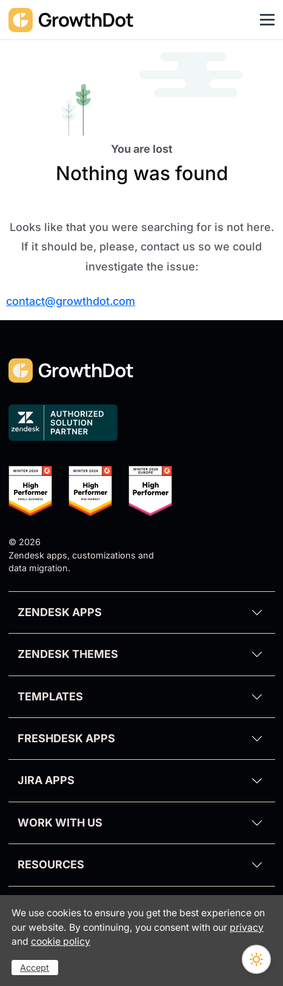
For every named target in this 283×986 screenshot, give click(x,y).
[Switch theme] (256, 959)
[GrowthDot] (71, 19)
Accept (34, 967)
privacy (247, 927)
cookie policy (60, 941)
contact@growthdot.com (70, 301)
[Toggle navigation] (267, 20)
